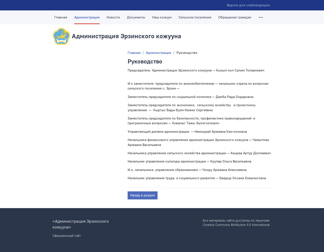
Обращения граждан (234, 17)
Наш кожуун (162, 17)
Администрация (87, 17)
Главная (60, 17)
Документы (136, 17)
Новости (113, 17)
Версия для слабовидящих (248, 5)
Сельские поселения (195, 17)
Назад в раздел (142, 195)
